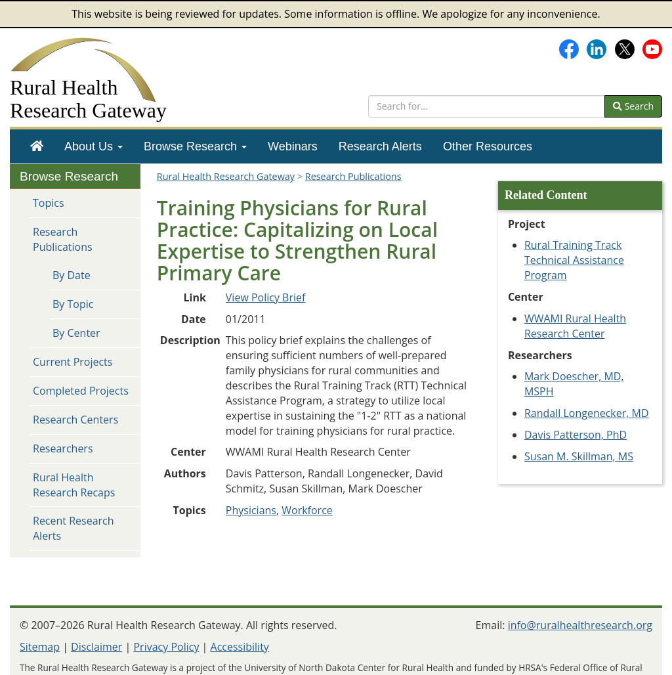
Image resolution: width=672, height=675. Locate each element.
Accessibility (240, 647)
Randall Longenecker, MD (586, 413)
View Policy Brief (266, 297)
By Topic (72, 304)
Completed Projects (81, 390)
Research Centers (75, 419)
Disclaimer (96, 647)
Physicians (251, 510)
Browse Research (195, 146)
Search (633, 106)
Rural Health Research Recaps (74, 485)
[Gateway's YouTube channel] (652, 48)
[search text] (486, 106)
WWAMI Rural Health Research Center (575, 326)
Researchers (63, 448)
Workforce (307, 510)
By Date (71, 275)
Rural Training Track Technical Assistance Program (574, 260)
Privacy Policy (166, 647)
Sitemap (40, 647)
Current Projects (72, 362)
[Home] (37, 146)
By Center (76, 333)
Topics (48, 203)
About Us (93, 146)
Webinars (293, 146)
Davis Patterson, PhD (575, 434)
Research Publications (63, 239)
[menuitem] (37, 146)
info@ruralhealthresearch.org (580, 625)
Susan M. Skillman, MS (578, 456)
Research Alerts (380, 146)
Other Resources (487, 146)
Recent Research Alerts (73, 528)
